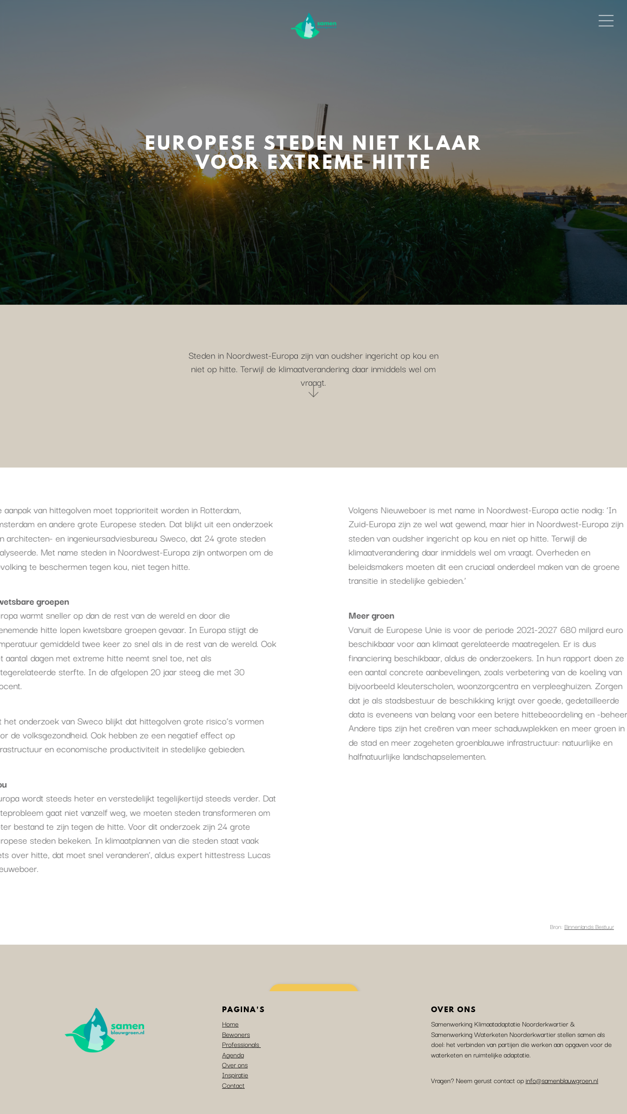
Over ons (235, 1064)
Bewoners (236, 1034)
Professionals (241, 1044)
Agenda (233, 1054)
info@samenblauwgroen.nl (562, 1080)
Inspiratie (235, 1074)
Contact (233, 1085)
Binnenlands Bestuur (589, 926)
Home (230, 1023)
